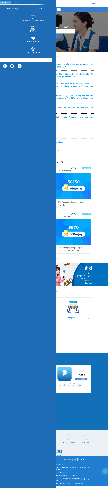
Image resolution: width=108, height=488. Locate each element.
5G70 (73, 214)
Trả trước (45, 57)
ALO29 (35, 214)
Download (42, 379)
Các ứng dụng (25, 357)
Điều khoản (85, 442)
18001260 (23, 444)
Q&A (54, 442)
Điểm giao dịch (72, 318)
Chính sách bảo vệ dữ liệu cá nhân (69, 443)
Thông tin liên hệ (34, 318)
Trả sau (36, 57)
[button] (51, 259)
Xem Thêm (54, 150)
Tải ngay (93, 3)
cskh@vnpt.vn (39, 442)
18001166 (27, 442)
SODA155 (34, 168)
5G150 (73, 168)
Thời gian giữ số (34, 345)
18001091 (19, 442)
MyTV (54, 57)
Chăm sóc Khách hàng (23, 57)
